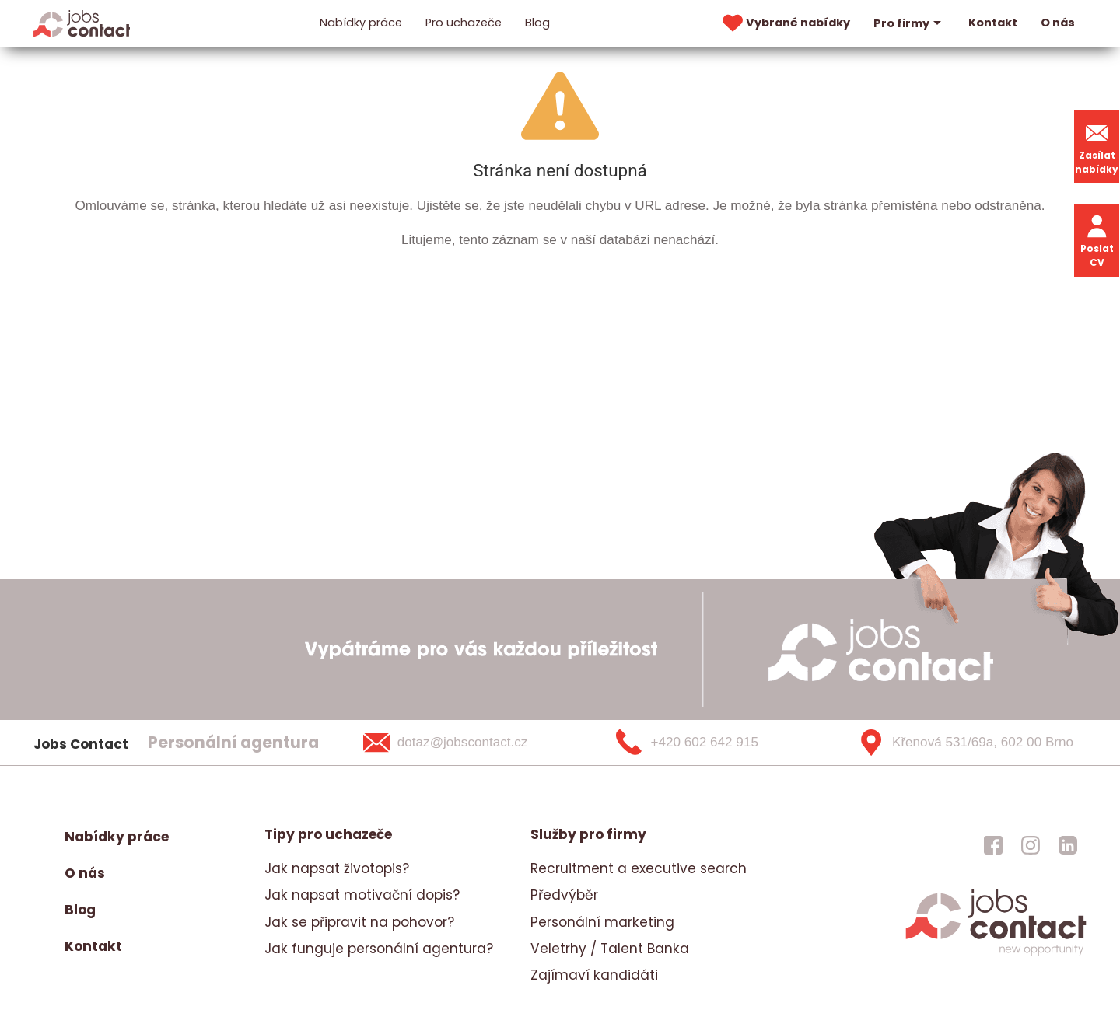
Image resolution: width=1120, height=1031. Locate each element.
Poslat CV (1097, 240)
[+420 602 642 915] (712, 742)
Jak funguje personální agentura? (378, 948)
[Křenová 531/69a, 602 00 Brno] (960, 742)
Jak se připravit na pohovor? (359, 922)
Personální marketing (602, 922)
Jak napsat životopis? (336, 868)
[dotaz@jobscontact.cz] (465, 742)
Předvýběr (564, 895)
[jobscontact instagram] (1030, 844)
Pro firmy (909, 23)
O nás (1058, 22)
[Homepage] (82, 22)
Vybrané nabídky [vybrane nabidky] (784, 23)
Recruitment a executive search (638, 868)
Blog (537, 22)
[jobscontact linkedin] (1068, 844)
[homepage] (996, 954)
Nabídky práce (361, 22)
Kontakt (992, 22)
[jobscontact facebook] (993, 844)
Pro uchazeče (463, 22)
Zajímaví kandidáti (594, 975)
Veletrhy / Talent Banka (609, 948)
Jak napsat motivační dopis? (362, 895)
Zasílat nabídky (1096, 146)
